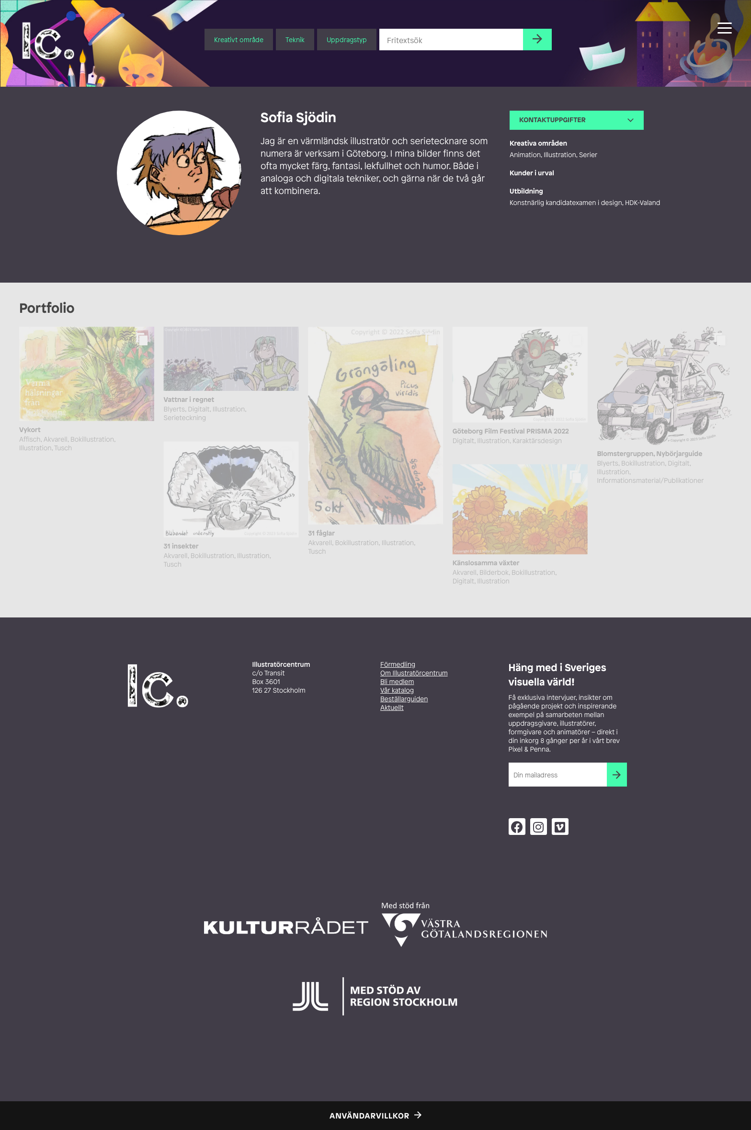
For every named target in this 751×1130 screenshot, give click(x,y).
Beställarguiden (404, 699)
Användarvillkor (370, 1115)
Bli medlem (397, 681)
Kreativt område (238, 39)
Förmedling (397, 664)
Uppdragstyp (347, 39)
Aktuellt (392, 707)
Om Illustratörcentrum (414, 673)
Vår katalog (397, 690)
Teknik (295, 39)
